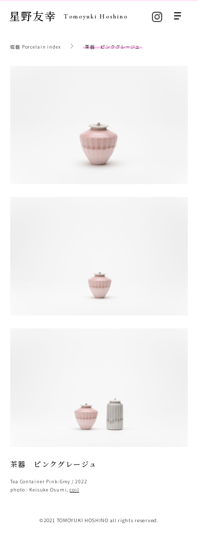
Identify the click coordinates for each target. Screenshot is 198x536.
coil (74, 489)
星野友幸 (68, 16)
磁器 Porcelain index (35, 46)
